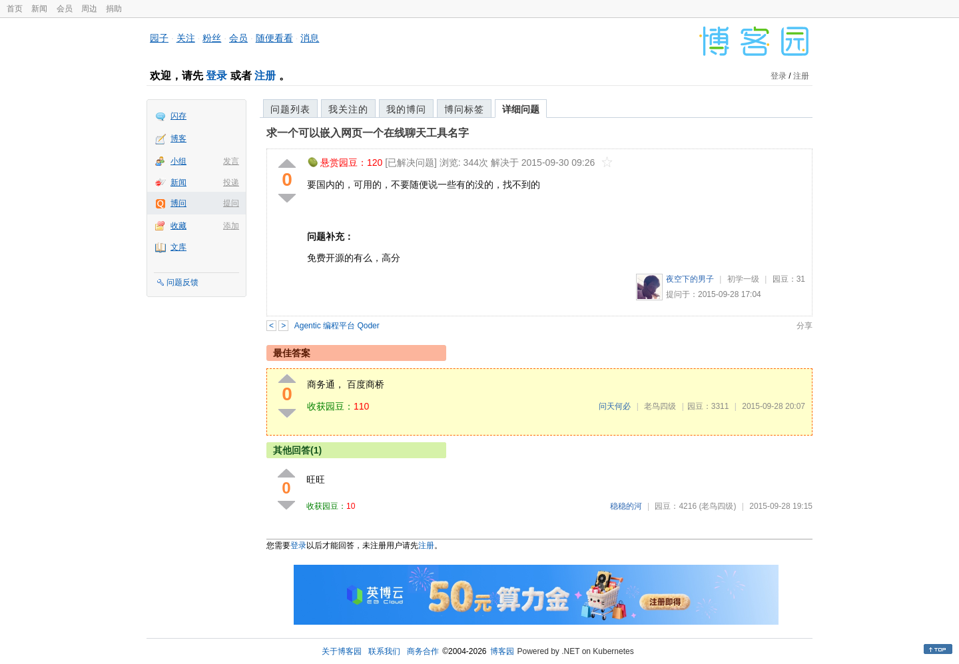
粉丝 (211, 38)
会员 (65, 8)
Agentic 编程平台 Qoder (337, 325)
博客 (178, 138)
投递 (231, 182)
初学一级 (743, 279)
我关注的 (348, 109)
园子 (159, 38)
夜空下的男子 (690, 279)
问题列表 (290, 109)
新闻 (39, 8)
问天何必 (615, 406)
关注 (185, 38)
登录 (216, 75)
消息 (309, 38)
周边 (89, 8)
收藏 (178, 225)
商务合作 (423, 651)
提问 (231, 203)
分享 (804, 325)
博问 (178, 203)
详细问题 (520, 109)
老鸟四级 (660, 406)
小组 (178, 161)
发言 (231, 161)
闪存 (178, 116)
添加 (231, 225)
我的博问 (406, 109)
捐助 (114, 8)
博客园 (502, 651)
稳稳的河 (626, 506)
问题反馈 (182, 282)
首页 (15, 8)
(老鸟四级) (717, 506)
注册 (265, 75)
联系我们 (384, 651)
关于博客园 (342, 651)
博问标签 (464, 109)
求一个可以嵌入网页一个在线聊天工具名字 (367, 133)
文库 (178, 247)
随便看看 (274, 38)
